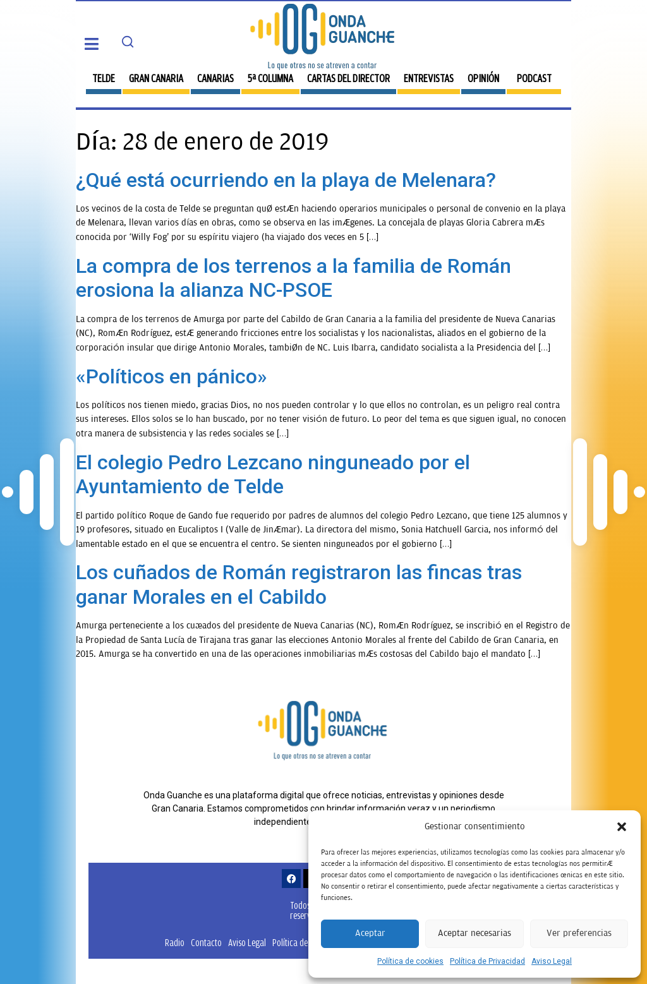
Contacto (206, 943)
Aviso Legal (551, 961)
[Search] (127, 41)
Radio (174, 943)
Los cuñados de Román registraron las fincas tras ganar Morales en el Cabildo (299, 584)
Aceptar (370, 933)
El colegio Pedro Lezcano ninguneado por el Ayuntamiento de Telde (273, 474)
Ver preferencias (579, 933)
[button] (621, 826)
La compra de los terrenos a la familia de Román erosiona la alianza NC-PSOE (293, 278)
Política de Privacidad (487, 961)
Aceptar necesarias (474, 933)
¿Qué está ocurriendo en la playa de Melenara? (286, 180)
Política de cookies (410, 961)
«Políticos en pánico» (171, 376)
